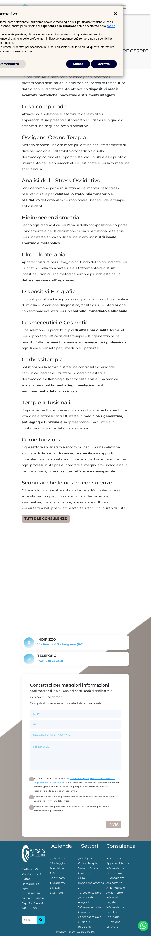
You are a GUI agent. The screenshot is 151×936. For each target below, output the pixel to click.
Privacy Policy (65, 931)
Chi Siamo (59, 858)
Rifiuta (78, 64)
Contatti (57, 892)
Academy (58, 882)
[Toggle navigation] (123, 7)
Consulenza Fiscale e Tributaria (115, 912)
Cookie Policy (86, 931)
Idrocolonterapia (90, 892)
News (56, 887)
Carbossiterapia (90, 916)
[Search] (29, 920)
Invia (113, 824)
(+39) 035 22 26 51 (50, 661)
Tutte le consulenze (45, 519)
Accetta (104, 64)
